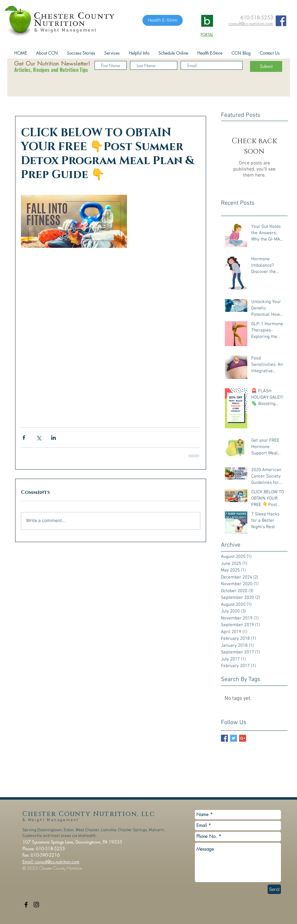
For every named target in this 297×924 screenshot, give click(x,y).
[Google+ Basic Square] (242, 738)
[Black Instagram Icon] (36, 904)
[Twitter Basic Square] (233, 738)
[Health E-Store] (162, 20)
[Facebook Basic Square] (224, 738)
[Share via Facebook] (24, 437)
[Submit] (266, 66)
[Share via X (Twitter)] (39, 437)
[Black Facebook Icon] (26, 904)
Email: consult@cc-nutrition (46, 862)
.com (74, 862)
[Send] (274, 889)
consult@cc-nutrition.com (251, 23)
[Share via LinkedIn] (53, 437)
